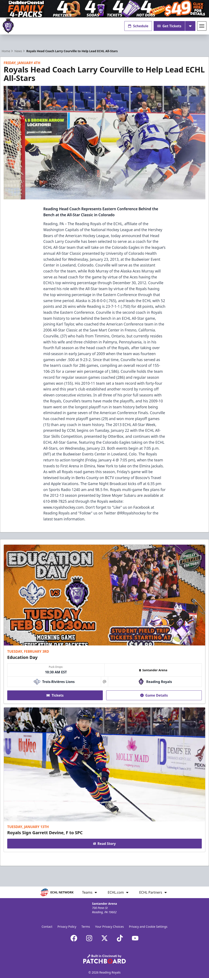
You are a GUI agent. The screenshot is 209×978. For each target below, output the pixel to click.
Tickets (55, 695)
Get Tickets (169, 26)
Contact (47, 927)
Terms (85, 927)
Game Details (154, 695)
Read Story (104, 843)
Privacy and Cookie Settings (148, 927)
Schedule (138, 26)
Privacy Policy (66, 927)
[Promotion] (104, 8)
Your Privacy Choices (109, 927)
